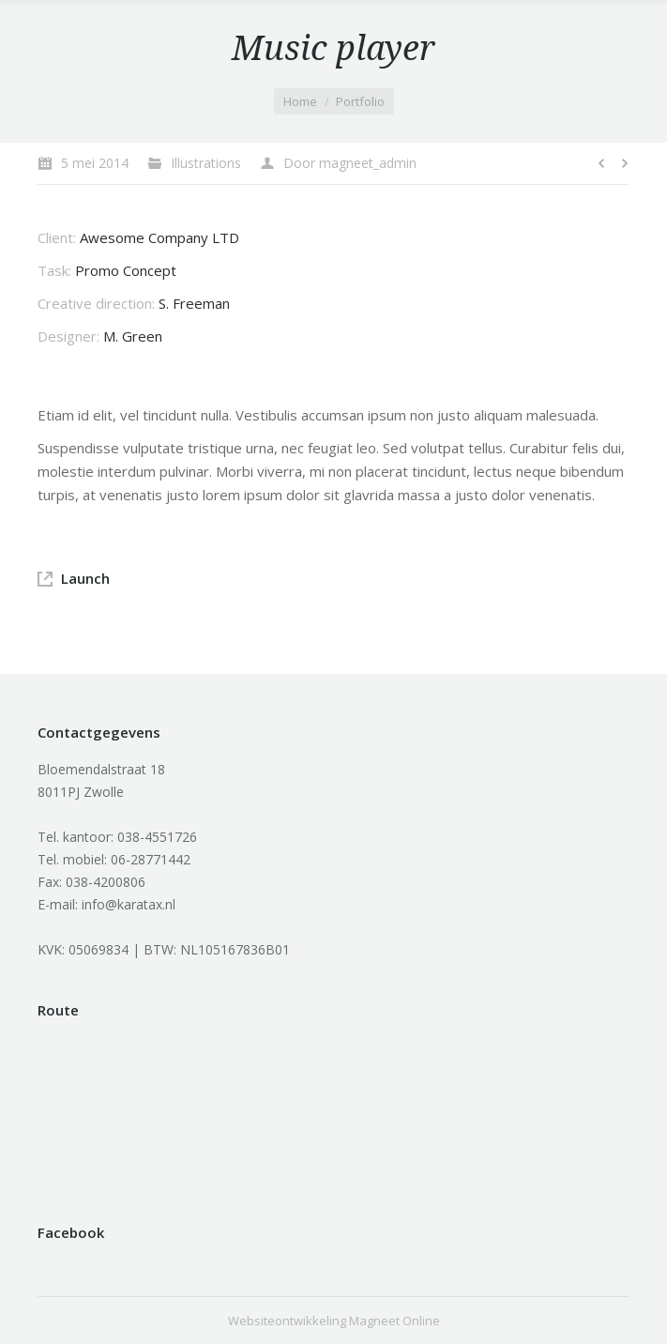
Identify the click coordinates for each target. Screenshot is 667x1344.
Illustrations (206, 163)
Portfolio (360, 101)
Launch (85, 578)
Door (350, 163)
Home (300, 101)
